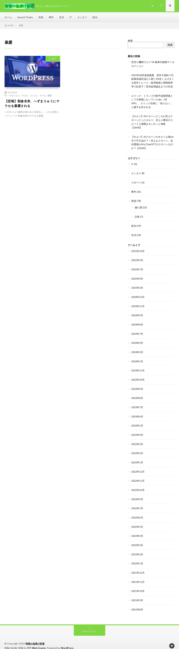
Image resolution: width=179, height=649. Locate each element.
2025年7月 (137, 266)
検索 (130, 41)
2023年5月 (137, 421)
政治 (95, 17)
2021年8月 (137, 602)
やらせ (25, 96)
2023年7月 (137, 403)
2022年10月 (138, 484)
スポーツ (136, 181)
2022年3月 (137, 539)
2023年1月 (137, 457)
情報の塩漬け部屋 (35, 636)
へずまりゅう (14, 96)
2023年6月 (137, 412)
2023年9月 (137, 384)
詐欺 (137, 214)
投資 (41, 17)
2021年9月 (137, 593)
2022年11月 (138, 475)
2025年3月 (137, 285)
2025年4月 (137, 276)
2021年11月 (138, 575)
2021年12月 (138, 566)
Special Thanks (25, 17)
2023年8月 (137, 393)
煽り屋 (138, 205)
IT (71, 17)
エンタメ (83, 17)
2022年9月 (137, 493)
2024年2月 (137, 348)
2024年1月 (137, 357)
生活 (62, 17)
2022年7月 (137, 502)
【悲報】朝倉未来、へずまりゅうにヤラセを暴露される (32, 104)
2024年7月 (137, 330)
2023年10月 (138, 375)
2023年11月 (138, 366)
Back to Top (89, 624)
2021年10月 (138, 584)
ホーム (8, 17)
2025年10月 (138, 248)
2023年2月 (137, 448)
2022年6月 (137, 511)
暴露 (49, 96)
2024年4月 (137, 339)
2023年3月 (137, 439)
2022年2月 (137, 548)
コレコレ (34, 96)
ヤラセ (43, 96)
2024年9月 (137, 312)
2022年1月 (137, 557)
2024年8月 (137, 321)
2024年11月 (138, 303)
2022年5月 (137, 521)
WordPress (68, 641)
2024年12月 (138, 294)
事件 (51, 17)
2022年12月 (138, 466)
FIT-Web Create (36, 641)
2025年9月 (137, 257)
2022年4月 (137, 530)
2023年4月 (137, 430)
